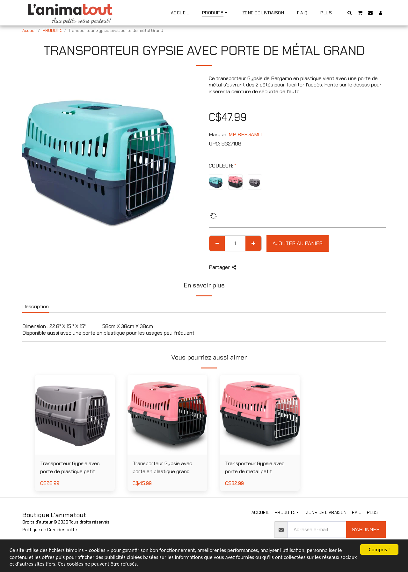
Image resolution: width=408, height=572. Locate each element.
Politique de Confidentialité (49, 529)
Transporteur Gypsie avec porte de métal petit (255, 467)
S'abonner (366, 529)
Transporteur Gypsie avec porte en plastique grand (162, 467)
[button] (349, 12)
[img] (75, 415)
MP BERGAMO (245, 134)
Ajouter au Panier (298, 243)
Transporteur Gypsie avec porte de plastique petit (70, 467)
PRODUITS (52, 30)
